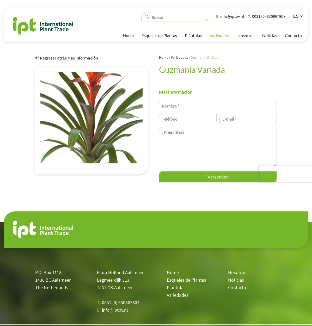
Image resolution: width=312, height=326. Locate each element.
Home (128, 35)
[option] (91, 117)
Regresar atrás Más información (66, 58)
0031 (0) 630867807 (266, 16)
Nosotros (245, 35)
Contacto (293, 35)
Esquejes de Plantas (159, 35)
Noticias (269, 35)
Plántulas (193, 35)
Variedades (220, 35)
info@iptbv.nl (230, 16)
